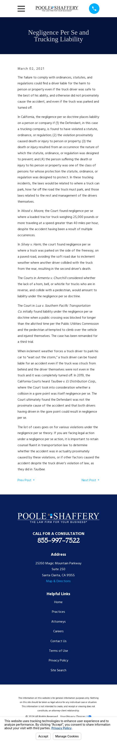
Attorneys (58, 622)
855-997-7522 (58, 540)
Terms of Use (58, 651)
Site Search (58, 670)
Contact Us (58, 641)
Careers (58, 631)
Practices (58, 612)
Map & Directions (58, 581)
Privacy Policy (58, 660)
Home (58, 602)
